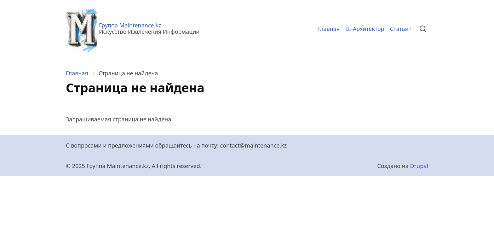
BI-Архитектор (364, 28)
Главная (328, 28)
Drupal (419, 166)
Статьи (399, 28)
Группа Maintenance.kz (130, 25)
